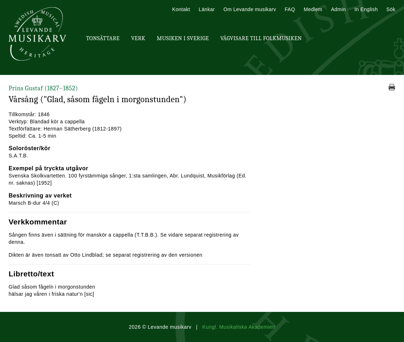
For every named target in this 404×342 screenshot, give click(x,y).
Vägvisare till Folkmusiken (261, 38)
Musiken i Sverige (183, 38)
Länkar (207, 9)
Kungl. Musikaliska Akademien (238, 327)
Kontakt (181, 9)
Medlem (313, 9)
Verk (138, 38)
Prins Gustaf (43, 88)
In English (366, 9)
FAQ (290, 9)
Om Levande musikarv (250, 9)
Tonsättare (102, 38)
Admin (338, 9)
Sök (390, 9)
